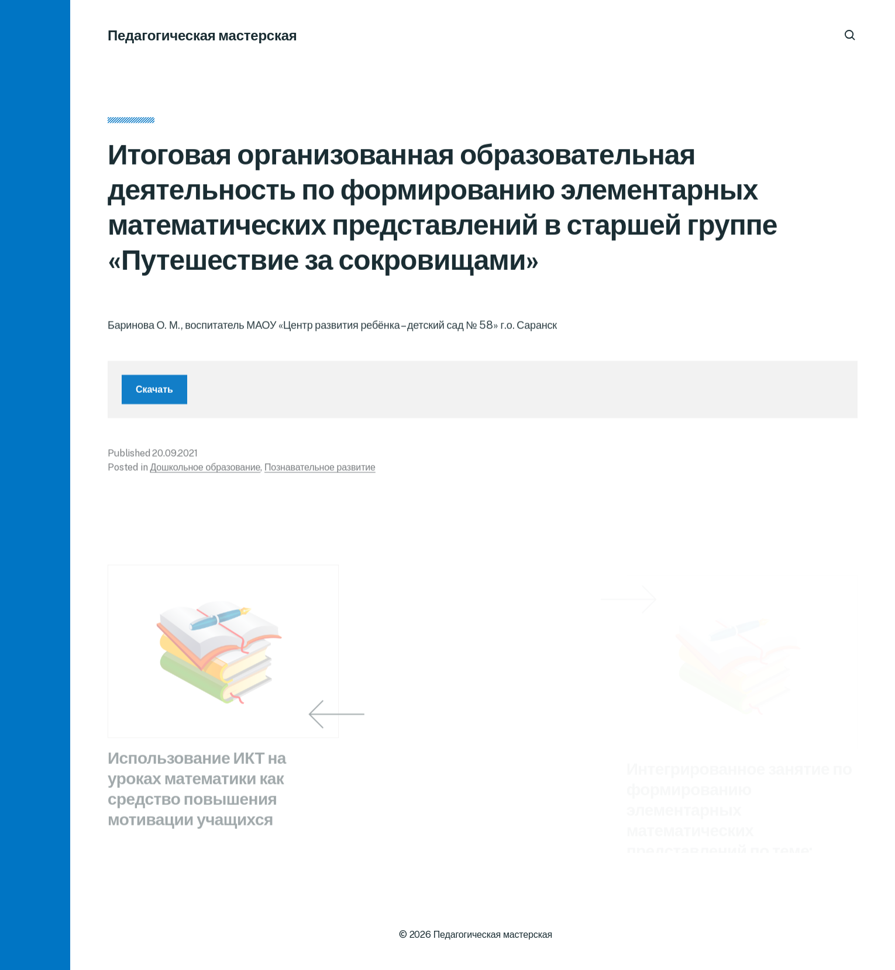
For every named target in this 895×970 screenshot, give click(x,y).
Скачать (154, 394)
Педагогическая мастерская (202, 35)
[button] (35, 485)
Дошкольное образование (205, 472)
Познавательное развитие (320, 472)
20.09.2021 (174, 458)
